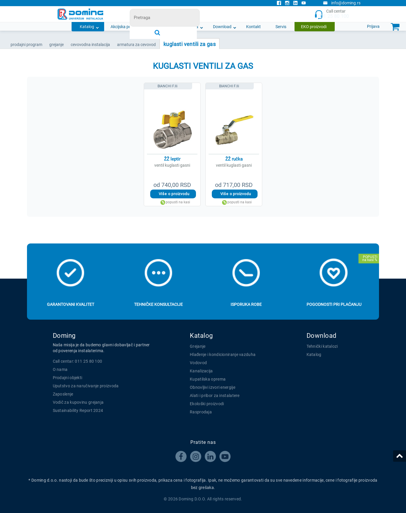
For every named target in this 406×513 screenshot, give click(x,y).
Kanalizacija (201, 371)
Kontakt (253, 26)
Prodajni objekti (67, 377)
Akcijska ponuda (126, 26)
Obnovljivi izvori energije (212, 387)
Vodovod (198, 362)
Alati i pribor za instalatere (215, 395)
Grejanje (197, 346)
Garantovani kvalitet (70, 304)
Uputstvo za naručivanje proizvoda (86, 386)
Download (222, 26)
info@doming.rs (342, 3)
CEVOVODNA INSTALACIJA (90, 44)
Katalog (87, 26)
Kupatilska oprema (208, 379)
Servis (280, 26)
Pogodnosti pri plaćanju (334, 304)
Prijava (373, 26)
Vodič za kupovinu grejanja (78, 402)
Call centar (331, 14)
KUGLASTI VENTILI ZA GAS (189, 44)
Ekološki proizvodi (207, 403)
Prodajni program (26, 44)
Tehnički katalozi (322, 346)
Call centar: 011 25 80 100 (77, 361)
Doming (64, 335)
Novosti (162, 26)
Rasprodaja (201, 412)
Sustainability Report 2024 (78, 410)
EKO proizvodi (314, 26)
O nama (191, 26)
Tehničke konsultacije (158, 304)
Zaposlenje (63, 394)
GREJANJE (56, 44)
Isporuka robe (246, 304)
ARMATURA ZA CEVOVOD (136, 44)
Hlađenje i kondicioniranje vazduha (223, 354)
